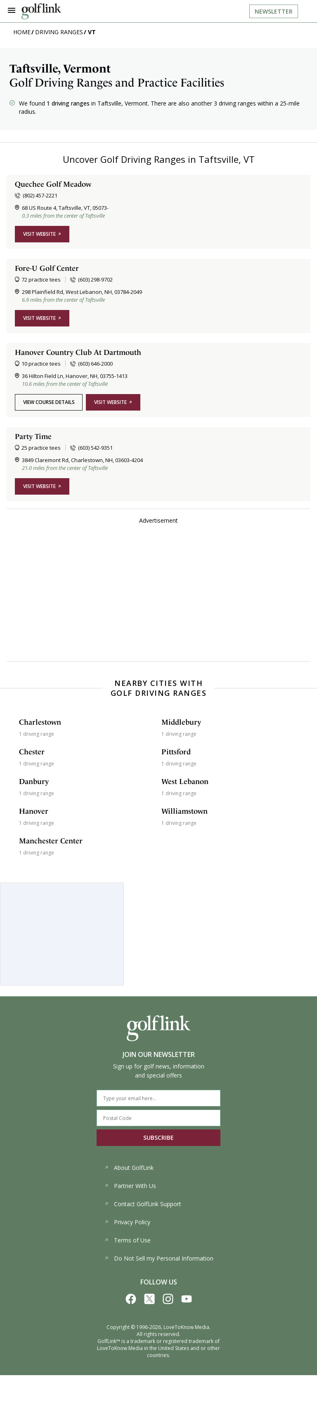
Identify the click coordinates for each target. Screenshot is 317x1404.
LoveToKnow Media (186, 1327)
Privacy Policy (127, 1222)
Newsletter (274, 11)
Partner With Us (130, 1186)
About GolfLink (129, 1168)
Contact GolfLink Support (142, 1204)
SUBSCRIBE (158, 1137)
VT (92, 32)
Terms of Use (127, 1240)
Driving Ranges (59, 32)
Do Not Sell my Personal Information (158, 1258)
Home (22, 32)
